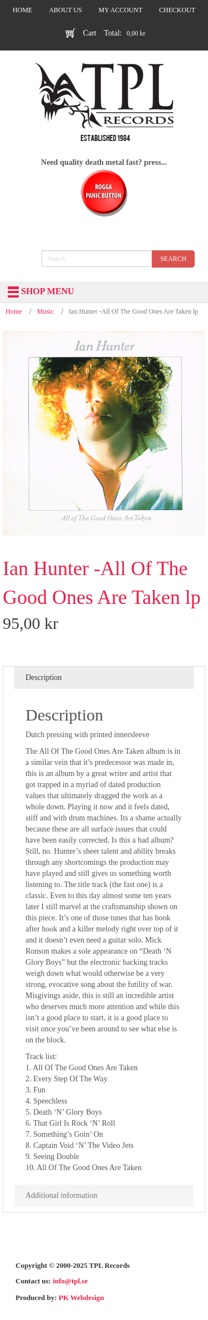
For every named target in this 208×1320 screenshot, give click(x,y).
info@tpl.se (70, 1281)
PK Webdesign (81, 1297)
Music (45, 311)
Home (14, 311)
